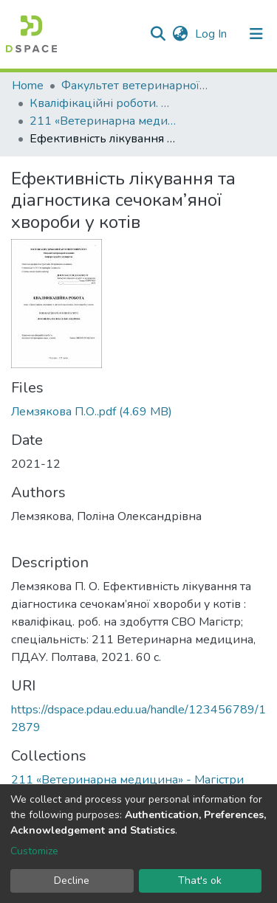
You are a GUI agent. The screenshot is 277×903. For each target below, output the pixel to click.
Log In (212, 34)
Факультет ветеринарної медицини (135, 85)
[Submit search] (158, 34)
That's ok (200, 880)
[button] (180, 34)
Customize (34, 851)
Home (28, 85)
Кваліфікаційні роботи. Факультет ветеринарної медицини (103, 103)
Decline (71, 880)
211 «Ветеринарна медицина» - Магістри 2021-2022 (103, 121)
